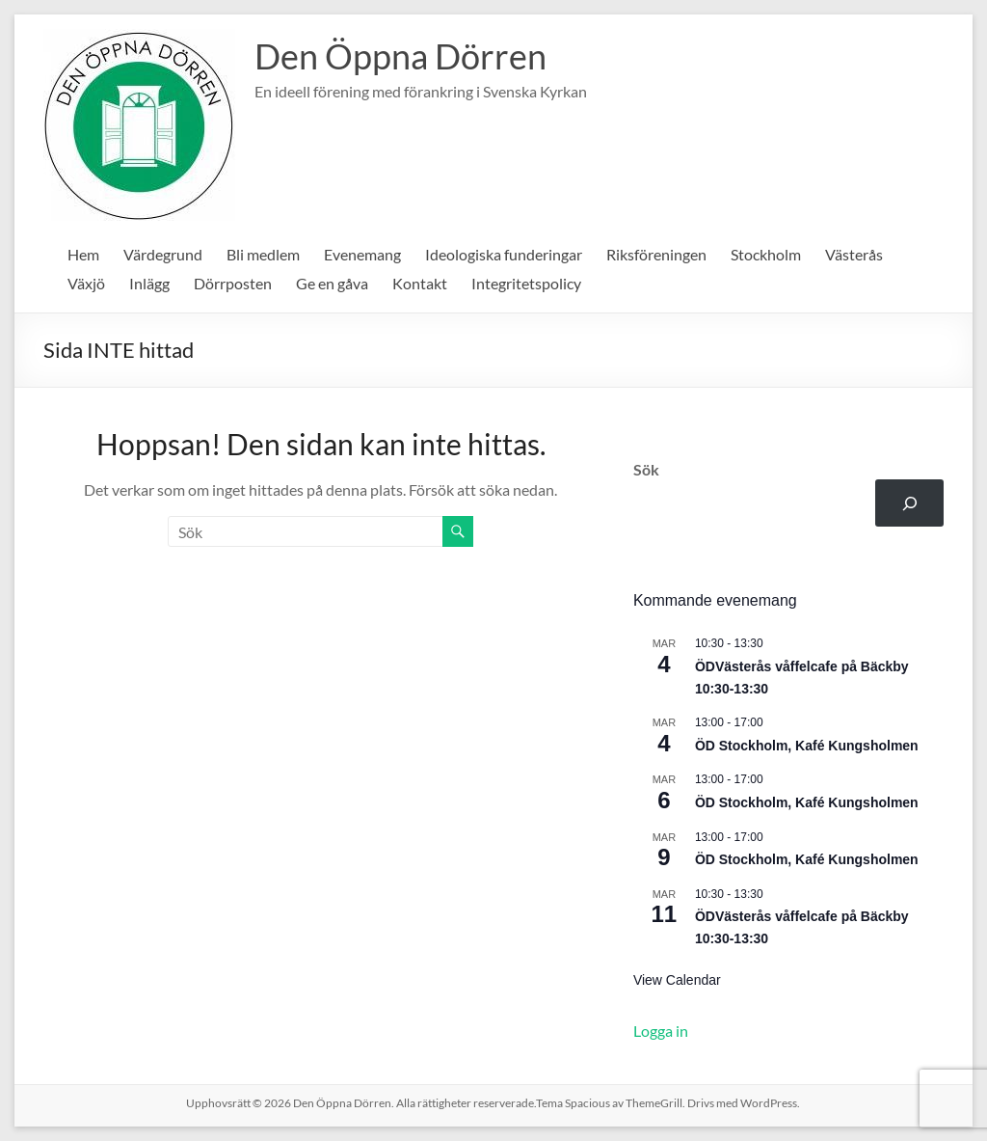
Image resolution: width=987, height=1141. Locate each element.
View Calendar (677, 980)
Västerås (854, 254)
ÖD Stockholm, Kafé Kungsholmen (807, 745)
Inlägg (149, 283)
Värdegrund (162, 254)
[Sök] (909, 503)
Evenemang (362, 254)
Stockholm (766, 254)
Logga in (660, 1030)
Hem (83, 254)
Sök (646, 469)
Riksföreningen (656, 254)
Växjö (86, 283)
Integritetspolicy (526, 283)
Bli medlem (263, 254)
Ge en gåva (332, 283)
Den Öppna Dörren (400, 56)
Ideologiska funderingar (503, 254)
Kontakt (419, 283)
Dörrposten (233, 283)
